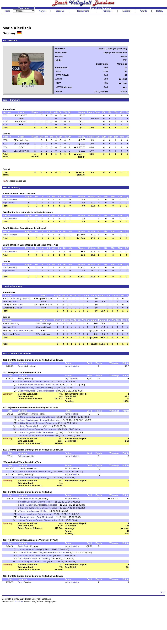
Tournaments (83, 11)
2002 (5, 140)
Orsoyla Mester (45, 502)
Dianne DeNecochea (47, 391)
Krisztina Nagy (27, 387)
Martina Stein (42, 381)
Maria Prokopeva (44, 555)
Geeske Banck (27, 381)
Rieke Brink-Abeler (28, 471)
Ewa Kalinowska (28, 505)
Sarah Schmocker (28, 552)
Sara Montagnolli (45, 517)
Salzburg (15, 323)
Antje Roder (40, 477)
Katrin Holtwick (10, 199)
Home (7, 11)
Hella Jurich (44, 471)
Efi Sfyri (43, 511)
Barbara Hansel (27, 517)
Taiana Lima (40, 561)
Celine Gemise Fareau (31, 429)
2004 (5, 121)
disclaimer (19, 601)
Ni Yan (35, 549)
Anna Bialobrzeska (29, 420)
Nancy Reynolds (27, 391)
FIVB (31, 86)
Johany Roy (44, 558)
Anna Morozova (26, 435)
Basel (17, 334)
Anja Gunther (9, 202)
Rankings (107, 11)
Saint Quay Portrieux (20, 298)
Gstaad (18, 308)
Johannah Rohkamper (46, 423)
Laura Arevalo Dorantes (31, 384)
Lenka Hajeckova (27, 514)
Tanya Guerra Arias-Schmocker (54, 552)
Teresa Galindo (51, 384)
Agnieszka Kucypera (47, 505)
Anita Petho (41, 387)
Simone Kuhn (50, 520)
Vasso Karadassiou (28, 511)
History (159, 11)
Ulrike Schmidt (26, 477)
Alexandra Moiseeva (46, 435)
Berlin (15, 301)
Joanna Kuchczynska (50, 420)
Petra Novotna (44, 514)
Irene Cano (25, 426)
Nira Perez (38, 426)
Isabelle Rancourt (28, 558)
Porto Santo (17, 304)
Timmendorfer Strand (23, 330)
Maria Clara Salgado (45, 417)
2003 (5, 115)
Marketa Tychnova (48, 508)
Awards (143, 11)
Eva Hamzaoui (50, 429)
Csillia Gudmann (28, 502)
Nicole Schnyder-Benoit (30, 520)
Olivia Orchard (27, 423)
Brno (14, 327)
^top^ (162, 592)
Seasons (60, 11)
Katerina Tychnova (29, 508)
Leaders (126, 11)
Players (42, 11)
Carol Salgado (27, 417)
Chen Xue (25, 549)
